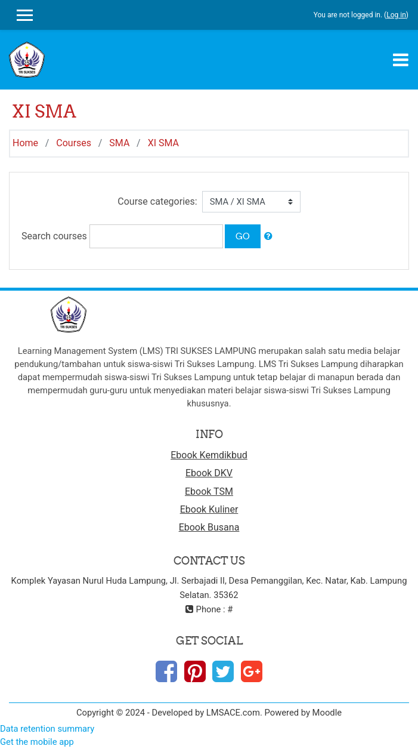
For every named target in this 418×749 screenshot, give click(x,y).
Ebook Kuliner (209, 509)
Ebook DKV (209, 473)
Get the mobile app (37, 741)
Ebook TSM (209, 491)
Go (243, 236)
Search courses (54, 236)
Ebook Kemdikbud (209, 455)
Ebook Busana (209, 527)
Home (25, 143)
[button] (268, 236)
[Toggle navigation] (400, 60)
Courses (73, 143)
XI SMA (163, 143)
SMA (119, 143)
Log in (396, 15)
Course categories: (157, 201)
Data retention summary (47, 728)
